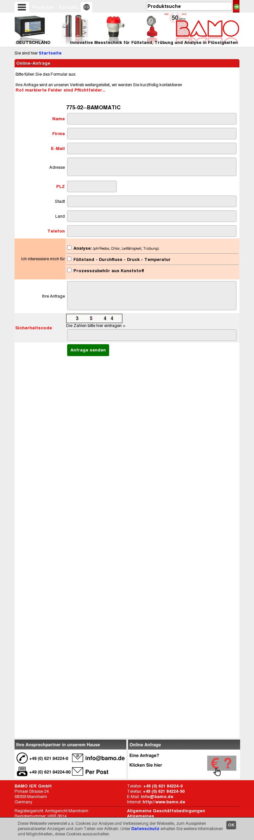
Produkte (43, 7)
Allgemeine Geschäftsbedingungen (166, 810)
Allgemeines (140, 816)
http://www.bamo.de (164, 801)
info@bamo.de (157, 796)
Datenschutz (145, 828)
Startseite (50, 53)
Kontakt (68, 7)
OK (231, 824)
